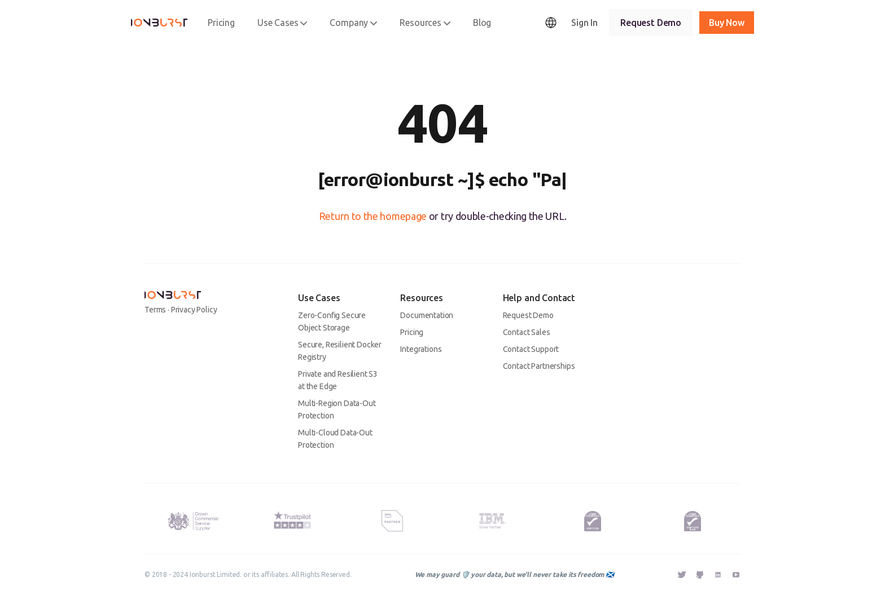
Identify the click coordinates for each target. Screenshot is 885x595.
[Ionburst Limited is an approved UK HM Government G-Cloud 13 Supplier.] (192, 520)
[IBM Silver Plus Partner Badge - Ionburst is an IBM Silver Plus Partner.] (492, 521)
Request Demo (650, 22)
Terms (155, 309)
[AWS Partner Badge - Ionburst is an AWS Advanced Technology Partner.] (392, 521)
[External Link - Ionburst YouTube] (736, 574)
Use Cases (282, 22)
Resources (425, 22)
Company (353, 22)
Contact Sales (526, 332)
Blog (482, 22)
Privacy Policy (194, 309)
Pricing (221, 22)
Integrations (420, 349)
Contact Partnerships (539, 366)
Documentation (426, 315)
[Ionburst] (159, 23)
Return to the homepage (373, 216)
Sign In (584, 22)
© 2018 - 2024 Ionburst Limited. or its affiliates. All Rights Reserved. (248, 574)
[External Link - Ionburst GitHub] (699, 575)
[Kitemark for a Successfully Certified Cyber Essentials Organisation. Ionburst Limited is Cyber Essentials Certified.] (592, 521)
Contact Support (531, 349)
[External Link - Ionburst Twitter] (681, 575)
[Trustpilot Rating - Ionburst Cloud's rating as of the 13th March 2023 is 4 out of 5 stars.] (292, 518)
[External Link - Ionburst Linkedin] (717, 575)
